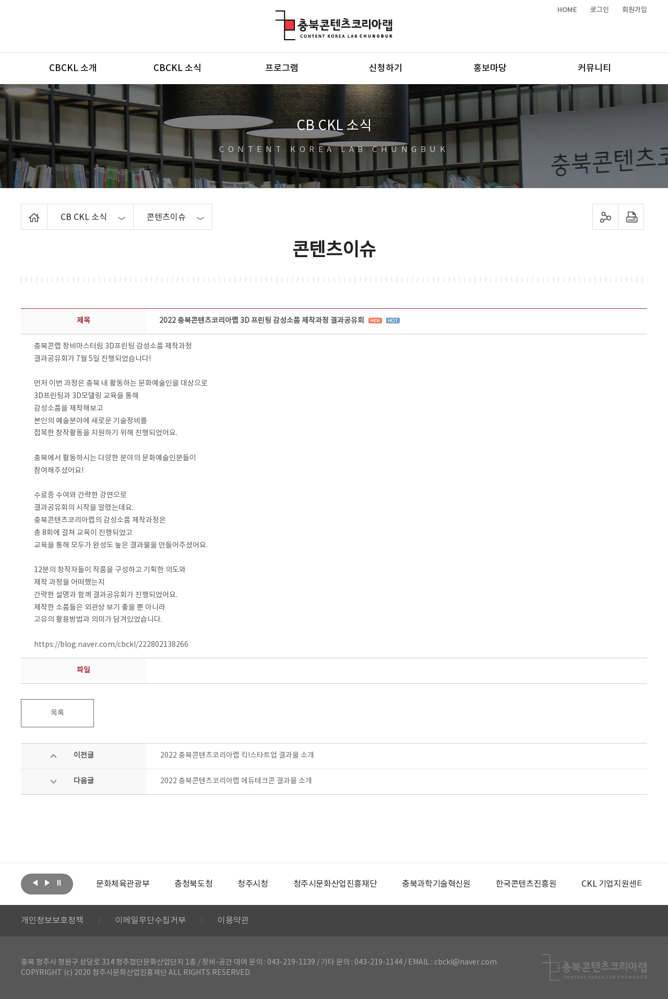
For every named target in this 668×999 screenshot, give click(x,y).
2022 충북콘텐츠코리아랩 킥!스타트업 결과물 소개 (237, 755)
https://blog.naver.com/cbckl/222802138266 (111, 645)
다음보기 (47, 883)
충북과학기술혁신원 (436, 884)
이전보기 (35, 883)
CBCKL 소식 (177, 68)
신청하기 (385, 68)
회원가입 (634, 10)
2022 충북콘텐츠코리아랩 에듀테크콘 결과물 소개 (236, 781)
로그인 (599, 10)
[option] (123, 884)
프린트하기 (631, 217)
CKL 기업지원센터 (612, 884)
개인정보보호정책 (52, 920)
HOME (567, 10)
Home (23, 210)
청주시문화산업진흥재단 (335, 884)
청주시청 (252, 884)
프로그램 (282, 68)
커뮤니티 (594, 68)
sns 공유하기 (605, 217)
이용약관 (233, 920)
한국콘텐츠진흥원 (526, 884)
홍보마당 (490, 68)
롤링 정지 (59, 883)
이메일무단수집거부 (150, 920)
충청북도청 (193, 884)
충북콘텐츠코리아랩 (278, 16)
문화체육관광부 (122, 884)
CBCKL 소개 (73, 68)
